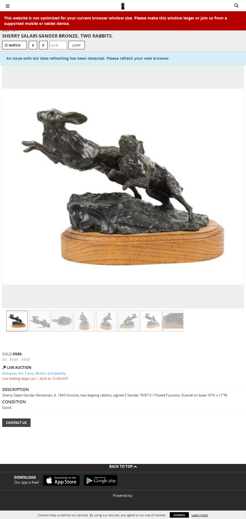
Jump (76, 45)
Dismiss (179, 515)
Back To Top (123, 466)
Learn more (200, 515)
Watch (14, 45)
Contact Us (16, 422)
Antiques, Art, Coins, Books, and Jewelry (34, 373)
